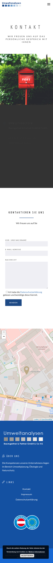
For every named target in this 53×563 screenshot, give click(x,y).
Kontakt (26, 489)
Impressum (26, 494)
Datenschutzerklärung (26, 499)
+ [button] (4, 332)
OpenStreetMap (46, 419)
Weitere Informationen (37, 552)
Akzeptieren (27, 556)
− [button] (4, 337)
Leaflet (36, 419)
